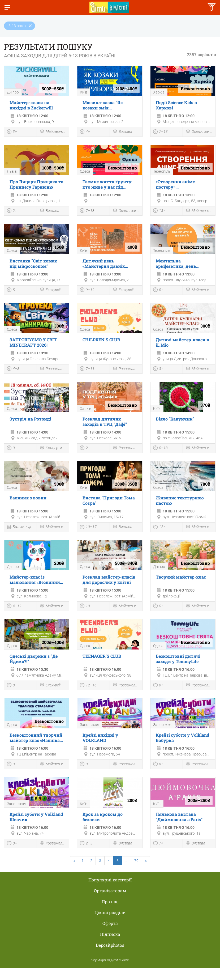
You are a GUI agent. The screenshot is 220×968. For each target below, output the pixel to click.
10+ (86, 606)
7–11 (87, 369)
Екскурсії (50, 290)
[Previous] (74, 860)
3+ (12, 132)
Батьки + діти (20, 527)
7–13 (160, 132)
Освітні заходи (199, 132)
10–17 (88, 527)
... (126, 861)
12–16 (88, 686)
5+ (12, 290)
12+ (159, 527)
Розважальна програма (53, 369)
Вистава (122, 132)
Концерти (51, 448)
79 (136, 861)
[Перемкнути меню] (7, 7)
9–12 (87, 290)
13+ (159, 211)
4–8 (13, 369)
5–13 (160, 448)
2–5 (86, 844)
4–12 (14, 606)
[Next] (146, 860)
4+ (85, 132)
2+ (12, 211)
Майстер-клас (53, 132)
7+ (158, 844)
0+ (12, 448)
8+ (12, 686)
